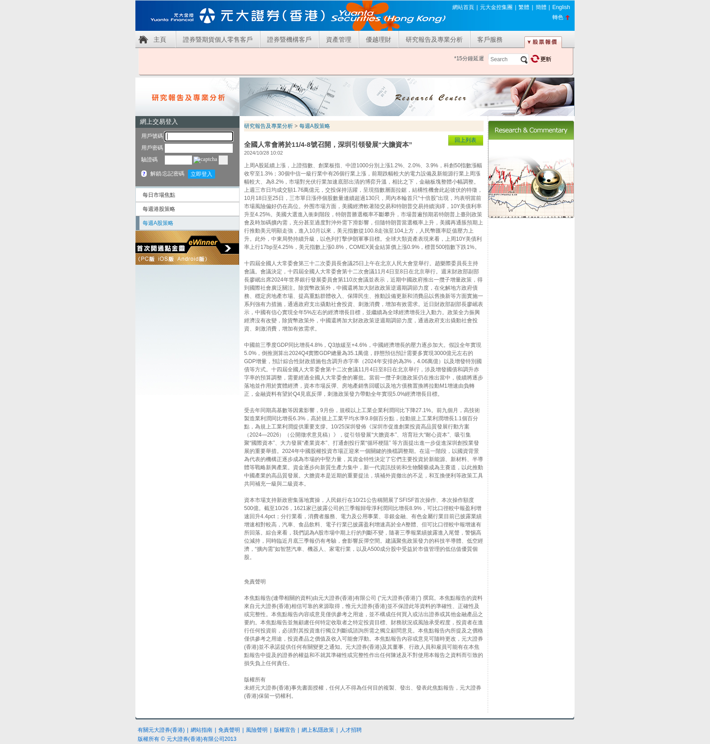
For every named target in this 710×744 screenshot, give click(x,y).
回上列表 (465, 140)
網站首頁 (463, 7)
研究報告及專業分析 (434, 39)
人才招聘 (351, 730)
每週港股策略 (159, 209)
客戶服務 (490, 39)
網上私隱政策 (318, 730)
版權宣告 (285, 730)
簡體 (541, 7)
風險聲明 (257, 730)
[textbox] (508, 59)
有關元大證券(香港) (161, 730)
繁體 (523, 7)
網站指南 (201, 730)
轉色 (557, 17)
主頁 (160, 39)
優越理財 (378, 39)
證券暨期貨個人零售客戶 (218, 39)
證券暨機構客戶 (289, 39)
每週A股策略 (158, 223)
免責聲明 (229, 730)
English (561, 7)
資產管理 (338, 39)
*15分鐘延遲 (469, 58)
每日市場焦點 (159, 195)
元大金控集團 (496, 7)
